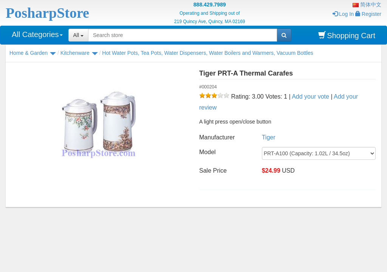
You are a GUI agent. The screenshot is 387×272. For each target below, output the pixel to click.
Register (368, 14)
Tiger (269, 137)
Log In (343, 14)
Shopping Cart (346, 35)
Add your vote (310, 96)
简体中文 (367, 5)
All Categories (37, 34)
